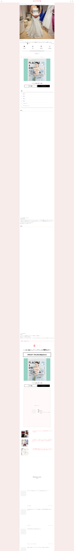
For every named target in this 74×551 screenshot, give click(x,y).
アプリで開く (30, 385)
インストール (43, 385)
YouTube (24, 48)
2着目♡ (24, 96)
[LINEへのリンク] (70, 1)
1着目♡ (24, 93)
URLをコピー (37, 53)
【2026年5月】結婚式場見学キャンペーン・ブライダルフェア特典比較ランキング (34, 57)
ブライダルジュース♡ (26, 105)
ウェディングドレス (23, 43)
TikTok (33, 48)
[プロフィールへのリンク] (34, 411)
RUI (28, 43)
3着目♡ (24, 98)
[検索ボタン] (72, 1)
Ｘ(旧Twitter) (49, 48)
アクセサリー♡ (25, 103)
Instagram (41, 48)
